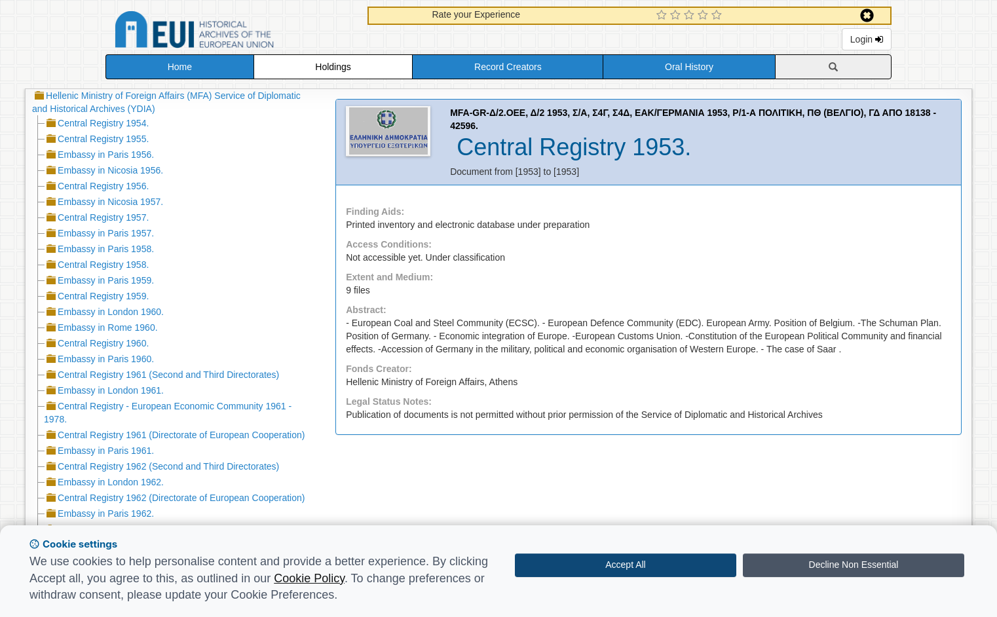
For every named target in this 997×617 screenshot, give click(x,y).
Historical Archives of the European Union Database (231, 31)
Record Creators (508, 67)
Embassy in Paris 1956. (106, 154)
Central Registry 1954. (103, 123)
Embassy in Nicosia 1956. (110, 170)
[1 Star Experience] (663, 16)
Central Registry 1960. (103, 343)
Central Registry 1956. (103, 186)
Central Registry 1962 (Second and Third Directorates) (168, 466)
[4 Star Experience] (704, 16)
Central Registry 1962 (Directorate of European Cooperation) (181, 498)
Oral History (689, 67)
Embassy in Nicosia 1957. (110, 201)
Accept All (625, 564)
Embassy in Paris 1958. (106, 249)
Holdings (332, 67)
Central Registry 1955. (103, 139)
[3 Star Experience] (691, 16)
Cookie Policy (309, 578)
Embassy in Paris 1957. (106, 233)
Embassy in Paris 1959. (106, 280)
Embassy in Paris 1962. (106, 513)
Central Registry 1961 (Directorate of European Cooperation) (181, 435)
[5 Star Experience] (718, 16)
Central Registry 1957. (103, 217)
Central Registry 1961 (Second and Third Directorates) (168, 374)
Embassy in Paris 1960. (106, 359)
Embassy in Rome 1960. (108, 327)
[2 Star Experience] (677, 16)
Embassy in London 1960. (111, 312)
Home (180, 67)
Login (866, 39)
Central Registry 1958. (103, 264)
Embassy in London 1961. (111, 390)
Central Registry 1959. (103, 296)
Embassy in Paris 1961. (106, 450)
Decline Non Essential (854, 564)
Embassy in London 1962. (111, 482)
